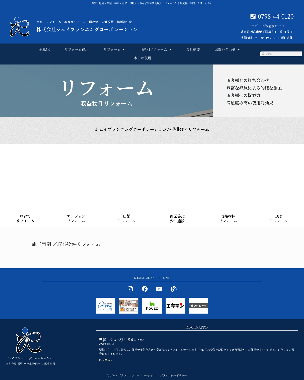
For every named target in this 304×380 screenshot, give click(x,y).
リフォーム (114, 47)
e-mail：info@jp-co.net (266, 26)
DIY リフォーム (278, 218)
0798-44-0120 (276, 16)
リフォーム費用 (76, 47)
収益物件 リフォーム (228, 218)
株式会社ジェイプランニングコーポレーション (87, 29)
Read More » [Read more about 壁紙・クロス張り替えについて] (105, 360)
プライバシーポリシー (173, 375)
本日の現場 (142, 56)
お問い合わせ (227, 47)
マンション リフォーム (76, 218)
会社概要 (193, 47)
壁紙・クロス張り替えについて (123, 339)
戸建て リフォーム (25, 218)
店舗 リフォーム (126, 218)
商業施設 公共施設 (177, 218)
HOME (44, 47)
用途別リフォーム (155, 47)
